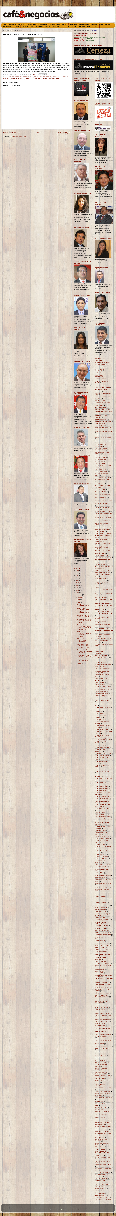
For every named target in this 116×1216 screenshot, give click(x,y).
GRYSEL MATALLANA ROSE (103, 624)
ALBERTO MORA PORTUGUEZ (100, 376)
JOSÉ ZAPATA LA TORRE (102, 796)
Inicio (39, 133)
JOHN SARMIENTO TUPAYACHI (100, 716)
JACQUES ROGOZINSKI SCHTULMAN (102, 671)
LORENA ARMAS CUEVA (102, 836)
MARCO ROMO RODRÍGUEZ (103, 899)
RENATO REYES (100, 1060)
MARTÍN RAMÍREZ (100, 928)
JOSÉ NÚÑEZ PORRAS (101, 788)
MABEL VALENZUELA (101, 867)
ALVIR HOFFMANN (100, 407)
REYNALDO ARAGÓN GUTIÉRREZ (101, 1069)
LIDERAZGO (65, 26)
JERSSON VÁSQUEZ (101, 695)
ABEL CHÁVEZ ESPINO (102, 362)
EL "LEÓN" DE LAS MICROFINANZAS (83, 605)
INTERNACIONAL (7, 26)
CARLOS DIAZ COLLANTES (103, 441)
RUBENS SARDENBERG (102, 1122)
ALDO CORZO (99, 385)
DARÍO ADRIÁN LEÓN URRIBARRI (101, 523)
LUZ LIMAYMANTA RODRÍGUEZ (100, 861)
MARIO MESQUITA (100, 911)
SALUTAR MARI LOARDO (102, 1126)
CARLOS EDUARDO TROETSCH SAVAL (101, 449)
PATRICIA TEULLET (100, 1032)
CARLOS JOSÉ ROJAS (101, 463)
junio (79, 602)
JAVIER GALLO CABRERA (102, 689)
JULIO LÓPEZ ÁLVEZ (101, 814)
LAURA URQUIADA (100, 830)
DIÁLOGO (73, 26)
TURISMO (64, 24)
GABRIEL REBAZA (100, 597)
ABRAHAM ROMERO (101, 364)
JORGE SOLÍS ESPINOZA (102, 747)
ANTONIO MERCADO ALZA (103, 421)
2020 (77, 580)
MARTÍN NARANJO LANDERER (100, 922)
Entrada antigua (64, 133)
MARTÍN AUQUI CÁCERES (102, 920)
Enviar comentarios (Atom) (18, 136)
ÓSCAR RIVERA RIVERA (102, 1197)
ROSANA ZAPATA (100, 1117)
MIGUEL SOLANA (100, 969)
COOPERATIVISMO (55, 24)
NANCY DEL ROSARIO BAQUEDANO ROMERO (102, 996)
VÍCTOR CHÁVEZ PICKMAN (103, 1165)
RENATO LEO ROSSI (101, 1058)
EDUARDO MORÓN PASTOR (103, 543)
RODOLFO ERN (99, 1101)
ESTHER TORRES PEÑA (102, 570)
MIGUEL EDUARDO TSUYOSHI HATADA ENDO (103, 962)
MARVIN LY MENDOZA (101, 930)
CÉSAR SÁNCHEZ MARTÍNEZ (42, 77)
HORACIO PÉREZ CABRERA (103, 648)
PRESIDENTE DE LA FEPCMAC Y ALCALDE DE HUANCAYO (84, 651)
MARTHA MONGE (100, 917)
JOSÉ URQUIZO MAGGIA (102, 790)
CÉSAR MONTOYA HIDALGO (103, 513)
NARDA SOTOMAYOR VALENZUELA (101, 1002)
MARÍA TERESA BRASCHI (102, 943)
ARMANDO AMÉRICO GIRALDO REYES (101, 424)
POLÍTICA (94, 24)
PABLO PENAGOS (100, 1023)
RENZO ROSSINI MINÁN (102, 1062)
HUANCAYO (6, 79)
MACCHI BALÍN (99, 873)
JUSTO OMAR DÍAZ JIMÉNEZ (103, 819)
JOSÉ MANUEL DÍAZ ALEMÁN (103, 778)
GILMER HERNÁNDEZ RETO (103, 613)
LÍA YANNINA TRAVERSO (102, 864)
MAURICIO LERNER (101, 949)
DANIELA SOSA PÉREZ (101, 521)
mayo (79, 663)
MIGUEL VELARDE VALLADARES (100, 972)
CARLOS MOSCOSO (101, 469)
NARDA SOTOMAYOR (101, 999)
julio (79, 599)
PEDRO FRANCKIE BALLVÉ (103, 1040)
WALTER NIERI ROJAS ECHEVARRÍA (101, 1175)
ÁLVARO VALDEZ (100, 1193)
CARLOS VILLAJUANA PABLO (103, 480)
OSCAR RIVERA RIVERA (102, 1021)
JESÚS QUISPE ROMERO (102, 698)
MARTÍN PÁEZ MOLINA (101, 926)
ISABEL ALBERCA (100, 666)
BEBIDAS (47, 26)
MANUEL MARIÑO (100, 877)
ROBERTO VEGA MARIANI (102, 1091)
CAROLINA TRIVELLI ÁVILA (103, 494)
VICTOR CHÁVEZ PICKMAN (103, 1157)
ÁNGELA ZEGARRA (100, 1195)
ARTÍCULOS (82, 26)
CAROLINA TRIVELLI (101, 492)
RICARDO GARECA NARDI (103, 1076)
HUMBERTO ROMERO (101, 655)
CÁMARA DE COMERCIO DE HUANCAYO (21, 77)
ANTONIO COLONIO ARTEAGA (101, 416)
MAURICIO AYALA (100, 947)
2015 (77, 592)
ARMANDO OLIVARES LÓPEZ (103, 427)
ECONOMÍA (21, 24)
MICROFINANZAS (31, 24)
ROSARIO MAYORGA (101, 1120)
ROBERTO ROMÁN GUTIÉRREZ (100, 1084)
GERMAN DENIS (100, 609)
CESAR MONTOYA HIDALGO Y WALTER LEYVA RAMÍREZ (84, 646)
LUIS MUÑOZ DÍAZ (100, 854)
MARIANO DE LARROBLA (102, 905)
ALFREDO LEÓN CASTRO (102, 403)
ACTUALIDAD (12, 24)
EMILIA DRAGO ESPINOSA (103, 560)
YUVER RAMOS (99, 1191)
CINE (32, 26)
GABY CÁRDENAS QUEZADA (103, 599)
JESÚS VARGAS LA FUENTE (103, 700)
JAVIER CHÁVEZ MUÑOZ (102, 687)
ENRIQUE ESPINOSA (101, 562)
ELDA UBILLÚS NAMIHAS (102, 551)
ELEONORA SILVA (100, 553)
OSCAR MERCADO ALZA (102, 1019)
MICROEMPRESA (42, 24)
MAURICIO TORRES (101, 952)
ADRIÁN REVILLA (100, 367)
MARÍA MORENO (100, 941)
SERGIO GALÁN (99, 1137)
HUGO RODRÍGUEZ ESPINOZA (101, 652)
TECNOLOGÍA (73, 24)
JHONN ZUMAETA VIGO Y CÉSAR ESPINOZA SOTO (84, 620)
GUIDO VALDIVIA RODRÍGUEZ (104, 631)
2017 (77, 587)
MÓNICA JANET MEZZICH (102, 993)
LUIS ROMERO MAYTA (101, 858)
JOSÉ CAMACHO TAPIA (102, 755)
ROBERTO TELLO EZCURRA (103, 1088)
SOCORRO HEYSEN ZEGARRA (101, 1140)
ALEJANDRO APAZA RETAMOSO (101, 390)
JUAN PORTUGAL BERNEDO (103, 808)
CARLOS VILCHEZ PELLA (102, 477)
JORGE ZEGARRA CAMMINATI (100, 750)
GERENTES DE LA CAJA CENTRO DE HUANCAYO (84, 640)
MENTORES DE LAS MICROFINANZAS (83, 616)
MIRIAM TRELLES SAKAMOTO (104, 979)
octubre (80, 595)
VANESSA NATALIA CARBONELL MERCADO (102, 1152)
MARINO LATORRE (100, 909)
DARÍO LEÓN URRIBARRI (102, 527)
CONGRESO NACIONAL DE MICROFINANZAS (84, 655)
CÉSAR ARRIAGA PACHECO (103, 503)
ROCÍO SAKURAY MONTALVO (103, 1097)
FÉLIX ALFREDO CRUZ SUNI (103, 589)
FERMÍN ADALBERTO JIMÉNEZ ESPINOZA (101, 579)
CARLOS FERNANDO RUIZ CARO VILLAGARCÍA (103, 456)
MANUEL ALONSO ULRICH (103, 875)
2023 (77, 573)
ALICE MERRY (99, 405)
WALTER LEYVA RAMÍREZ (102, 1172)
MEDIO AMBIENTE (84, 24)
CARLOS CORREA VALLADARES (100, 445)
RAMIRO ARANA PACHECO (103, 1048)
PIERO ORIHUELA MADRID (51, 79)
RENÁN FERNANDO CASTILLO (101, 1065)
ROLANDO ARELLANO (101, 1107)
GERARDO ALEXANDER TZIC (103, 605)
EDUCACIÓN (25, 26)
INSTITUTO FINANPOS (17, 79)
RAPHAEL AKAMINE (101, 1055)
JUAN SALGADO (100, 812)
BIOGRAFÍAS (56, 26)
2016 (77, 590)
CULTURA (107, 24)
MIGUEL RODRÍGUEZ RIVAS (103, 965)
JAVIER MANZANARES (101, 691)
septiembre (81, 597)
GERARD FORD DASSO (102, 603)
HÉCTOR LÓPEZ (100, 662)
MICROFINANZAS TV (92, 26)
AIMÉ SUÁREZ (99, 373)
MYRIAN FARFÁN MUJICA (102, 987)
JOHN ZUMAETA (100, 719)
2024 (77, 570)
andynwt (61, 1209)
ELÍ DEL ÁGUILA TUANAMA (103, 557)
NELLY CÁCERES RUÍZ (101, 1007)
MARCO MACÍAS (100, 896)
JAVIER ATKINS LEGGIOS (102, 684)
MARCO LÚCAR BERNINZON (103, 893)
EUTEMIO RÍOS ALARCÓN (102, 572)
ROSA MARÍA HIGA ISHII (102, 1112)
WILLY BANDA (99, 1186)
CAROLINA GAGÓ (100, 489)
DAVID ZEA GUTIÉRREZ (102, 529)
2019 (77, 583)
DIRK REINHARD (100, 531)
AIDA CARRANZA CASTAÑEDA (100, 370)
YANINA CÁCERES (100, 1188)
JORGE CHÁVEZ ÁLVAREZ (103, 739)
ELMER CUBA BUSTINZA (102, 555)
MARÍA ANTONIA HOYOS (102, 932)
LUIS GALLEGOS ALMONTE (103, 846)
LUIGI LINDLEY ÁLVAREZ (102, 838)
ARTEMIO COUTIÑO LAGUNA (103, 431)
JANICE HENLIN (99, 682)
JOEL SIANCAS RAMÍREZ (102, 707)
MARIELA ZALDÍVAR (101, 907)
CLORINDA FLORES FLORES (103, 500)
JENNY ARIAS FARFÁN (101, 693)
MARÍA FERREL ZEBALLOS (103, 935)
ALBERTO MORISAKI (101, 379)
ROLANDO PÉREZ (100, 1109)
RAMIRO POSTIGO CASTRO (103, 1052)
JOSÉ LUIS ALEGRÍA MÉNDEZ (104, 771)
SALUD (101, 24)
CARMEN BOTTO (100, 483)
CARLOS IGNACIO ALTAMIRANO (100, 460)
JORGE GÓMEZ (99, 745)
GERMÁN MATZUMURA (102, 611)
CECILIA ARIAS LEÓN (101, 498)
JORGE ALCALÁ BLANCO (102, 729)
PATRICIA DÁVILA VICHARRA (103, 1028)
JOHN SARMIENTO (100, 713)
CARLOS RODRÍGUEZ (101, 471)
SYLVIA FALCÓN (99, 1147)
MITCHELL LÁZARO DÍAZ (102, 985)
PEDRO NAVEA (99, 1044)
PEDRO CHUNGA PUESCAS (103, 1036)
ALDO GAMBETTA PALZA (102, 387)
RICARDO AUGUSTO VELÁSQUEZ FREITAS (101, 1072)
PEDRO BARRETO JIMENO (103, 1034)
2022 (77, 575)
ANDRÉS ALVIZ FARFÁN (102, 409)
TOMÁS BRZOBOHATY (101, 1149)
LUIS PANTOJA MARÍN (101, 856)
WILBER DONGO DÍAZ (101, 1178)
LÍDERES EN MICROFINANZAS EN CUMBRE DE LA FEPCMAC (84, 634)
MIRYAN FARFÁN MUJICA (102, 982)
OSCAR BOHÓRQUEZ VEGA (103, 1015)
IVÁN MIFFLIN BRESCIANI (102, 669)
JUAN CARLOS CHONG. (102, 799)
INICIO (4, 24)
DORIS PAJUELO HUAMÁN (103, 533)
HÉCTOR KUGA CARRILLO (60, 77)
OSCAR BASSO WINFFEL (102, 1013)
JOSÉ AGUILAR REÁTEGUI (103, 753)
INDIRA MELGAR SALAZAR (103, 664)
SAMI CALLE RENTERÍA (102, 1129)
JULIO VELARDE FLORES (102, 817)
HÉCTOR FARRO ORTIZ (102, 657)
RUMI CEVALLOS (100, 1124)
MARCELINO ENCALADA (102, 887)
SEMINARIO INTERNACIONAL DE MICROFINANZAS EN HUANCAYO (84, 627)
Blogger (78, 1209)
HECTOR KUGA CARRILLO (103, 638)
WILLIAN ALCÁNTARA (101, 1184)
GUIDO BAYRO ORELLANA (103, 628)
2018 (77, 585)
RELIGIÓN (16, 26)
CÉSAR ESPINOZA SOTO (102, 511)
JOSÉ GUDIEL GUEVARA (102, 769)
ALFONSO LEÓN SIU (101, 400)
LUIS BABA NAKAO (100, 844)
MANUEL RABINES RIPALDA (103, 883)
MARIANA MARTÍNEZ (101, 902)
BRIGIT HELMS (99, 435)
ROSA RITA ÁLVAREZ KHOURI (104, 1114)
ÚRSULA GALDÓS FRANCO (103, 1200)
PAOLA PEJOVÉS (100, 1026)
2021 (77, 578)
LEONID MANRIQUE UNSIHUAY (101, 833)
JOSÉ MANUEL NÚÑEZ (101, 786)
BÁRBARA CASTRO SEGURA (103, 437)
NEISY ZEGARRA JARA (102, 1005)
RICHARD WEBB (100, 1078)
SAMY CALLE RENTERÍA (102, 1131)
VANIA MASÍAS (99, 1155)
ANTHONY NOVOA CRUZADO (103, 411)
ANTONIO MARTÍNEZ (101, 419)
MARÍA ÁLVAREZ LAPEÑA (102, 945)
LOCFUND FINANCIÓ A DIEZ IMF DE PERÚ (84, 659)
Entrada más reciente (11, 133)
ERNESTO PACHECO (101, 564)
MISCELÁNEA (39, 26)
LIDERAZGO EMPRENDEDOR (34, 79)
